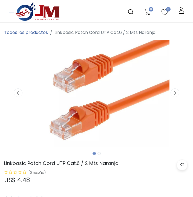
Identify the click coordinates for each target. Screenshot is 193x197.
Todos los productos (26, 32)
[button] (18, 92)
